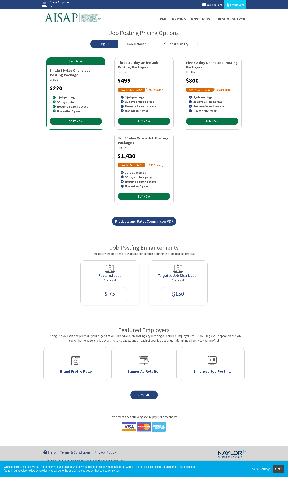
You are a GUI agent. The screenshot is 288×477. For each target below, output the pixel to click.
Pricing (179, 19)
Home (162, 19)
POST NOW (76, 121)
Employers (235, 4)
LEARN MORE (144, 394)
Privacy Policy (105, 452)
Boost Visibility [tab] (176, 44)
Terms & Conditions (75, 452)
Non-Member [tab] (136, 44)
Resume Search (231, 19)
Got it (278, 469)
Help (49, 452)
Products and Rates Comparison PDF (144, 221)
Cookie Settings (259, 469)
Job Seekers (212, 4)
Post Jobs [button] (200, 19)
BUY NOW (144, 121)
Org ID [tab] (104, 44)
